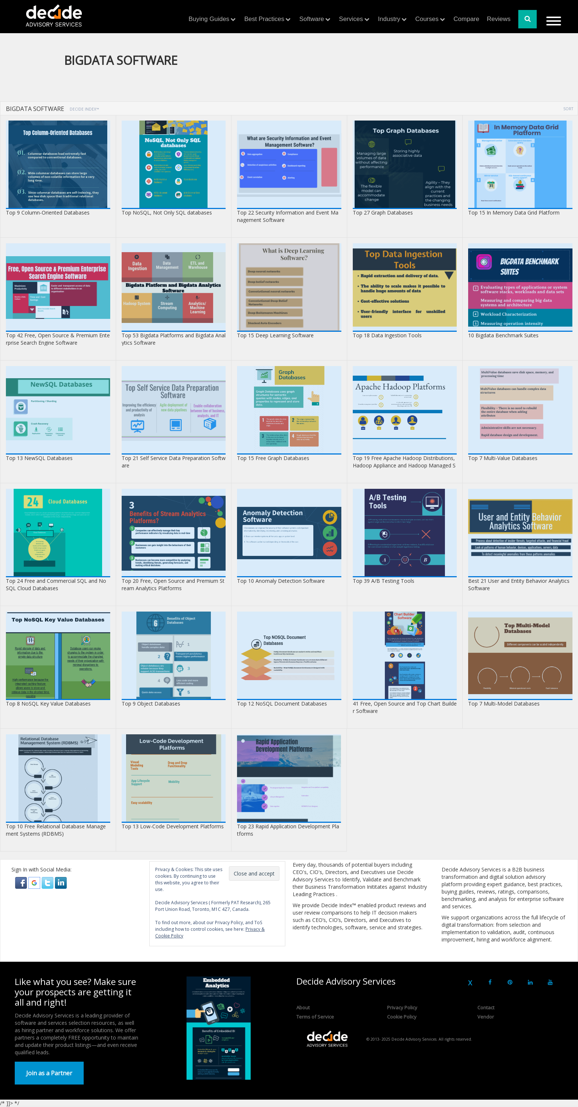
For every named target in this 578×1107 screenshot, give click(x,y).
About (303, 1007)
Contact (485, 1007)
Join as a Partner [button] (49, 1073)
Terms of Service (315, 1016)
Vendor (485, 1016)
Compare (466, 18)
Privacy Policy (402, 1007)
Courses (426, 18)
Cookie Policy (402, 1016)
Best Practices (264, 18)
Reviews (499, 18)
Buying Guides (209, 18)
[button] (21, 882)
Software (311, 18)
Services (351, 18)
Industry (389, 18)
